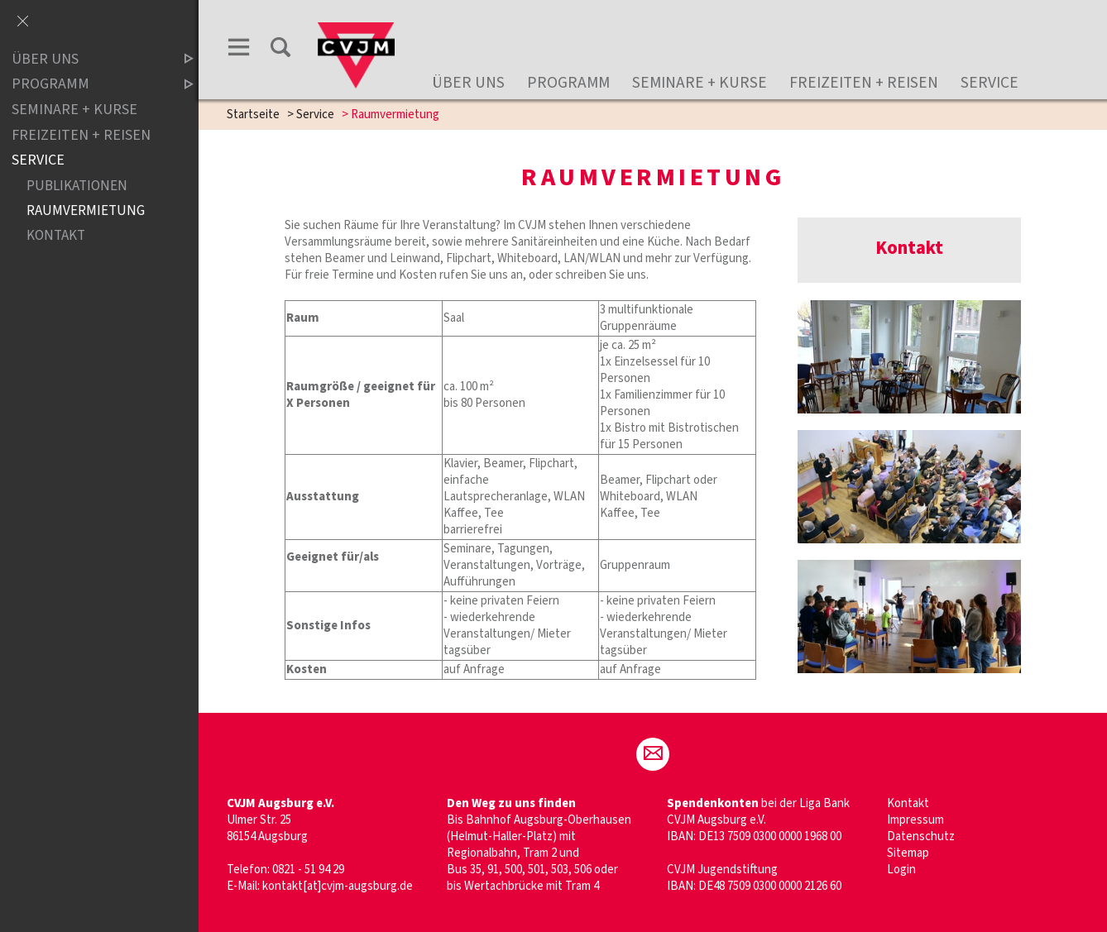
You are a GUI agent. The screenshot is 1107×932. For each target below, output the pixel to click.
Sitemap (908, 853)
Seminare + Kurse (699, 82)
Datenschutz (921, 836)
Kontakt (908, 803)
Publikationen (76, 185)
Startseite (253, 114)
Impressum (915, 820)
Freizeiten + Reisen (863, 82)
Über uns (468, 82)
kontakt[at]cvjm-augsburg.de (337, 886)
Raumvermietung (85, 210)
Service (989, 82)
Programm (568, 82)
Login (901, 869)
